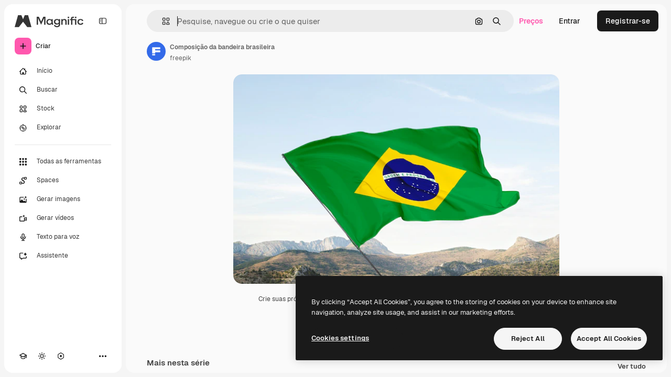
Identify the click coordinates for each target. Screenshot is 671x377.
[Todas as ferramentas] (63, 161)
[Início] (63, 71)
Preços (531, 21)
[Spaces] (63, 180)
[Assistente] (63, 256)
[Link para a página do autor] (156, 51)
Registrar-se (627, 21)
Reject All (528, 338)
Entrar (569, 21)
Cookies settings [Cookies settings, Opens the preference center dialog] (340, 338)
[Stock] (63, 109)
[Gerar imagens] (63, 199)
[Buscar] (63, 90)
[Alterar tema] (42, 356)
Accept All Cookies (609, 338)
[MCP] (60, 356)
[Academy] (23, 356)
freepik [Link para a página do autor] (180, 58)
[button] (161, 21)
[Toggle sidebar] (102, 21)
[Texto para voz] (63, 237)
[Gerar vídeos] (63, 218)
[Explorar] (63, 127)
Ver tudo (632, 367)
